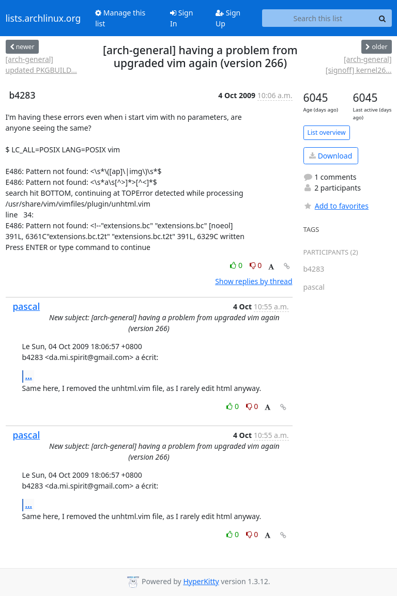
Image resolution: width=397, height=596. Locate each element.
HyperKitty (201, 581)
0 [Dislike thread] (256, 265)
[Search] (382, 18)
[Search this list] (317, 18)
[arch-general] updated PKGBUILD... (41, 64)
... (29, 376)
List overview (327, 132)
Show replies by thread (253, 281)
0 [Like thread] (237, 265)
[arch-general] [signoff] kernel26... (359, 64)
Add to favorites (336, 206)
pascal (26, 306)
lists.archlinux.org (43, 18)
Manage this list (120, 18)
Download (330, 156)
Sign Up (228, 18)
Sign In (181, 18)
